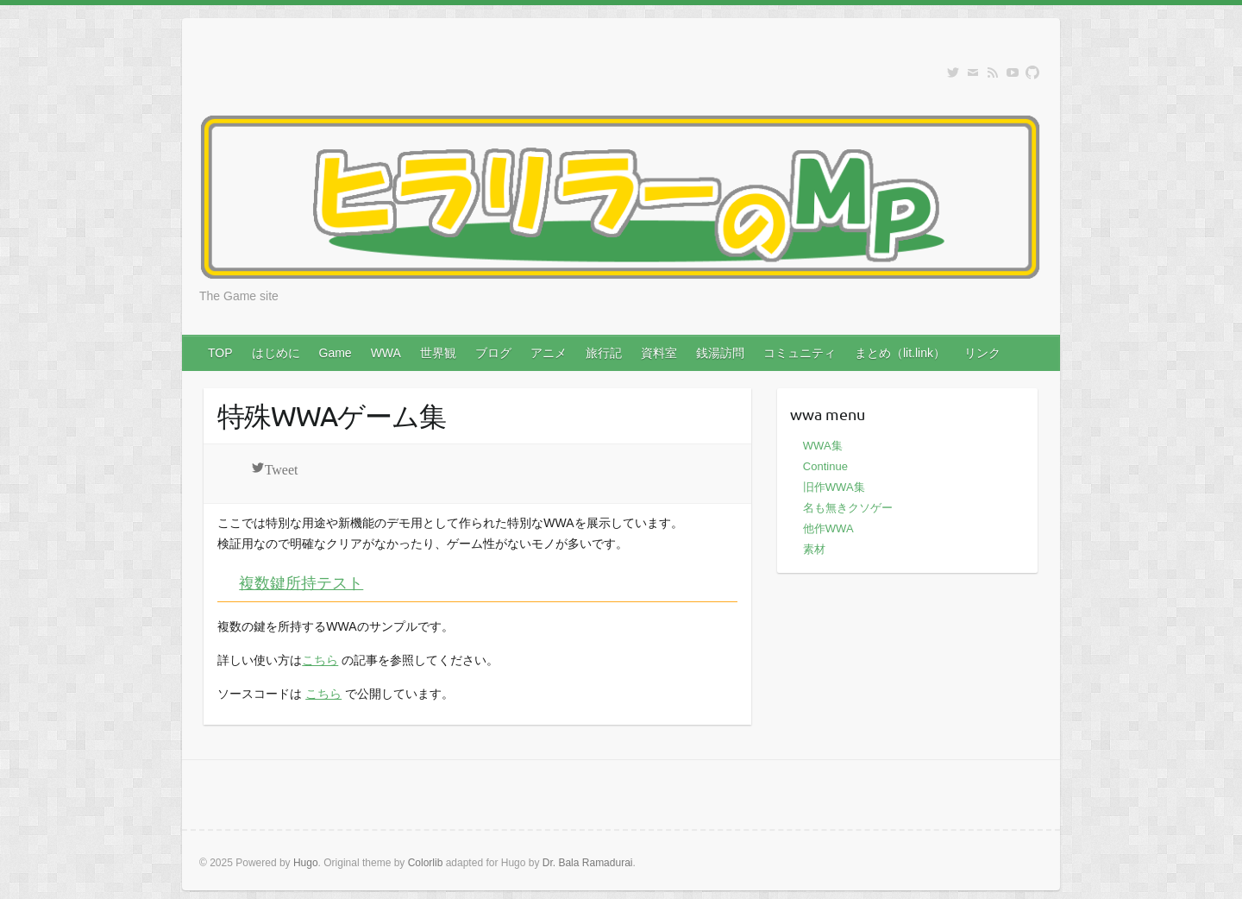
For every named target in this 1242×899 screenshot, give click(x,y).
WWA (386, 353)
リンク (982, 353)
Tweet (281, 468)
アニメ (548, 353)
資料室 (659, 353)
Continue (825, 466)
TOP (220, 353)
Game (335, 353)
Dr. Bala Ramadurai (588, 863)
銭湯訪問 (720, 353)
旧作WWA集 (834, 487)
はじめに (276, 353)
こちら (320, 660)
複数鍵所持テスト (301, 582)
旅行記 (604, 353)
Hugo (305, 863)
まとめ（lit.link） (900, 353)
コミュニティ (799, 353)
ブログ (493, 353)
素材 (814, 549)
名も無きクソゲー (848, 507)
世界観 (438, 353)
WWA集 (823, 445)
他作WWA (828, 528)
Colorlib (425, 863)
